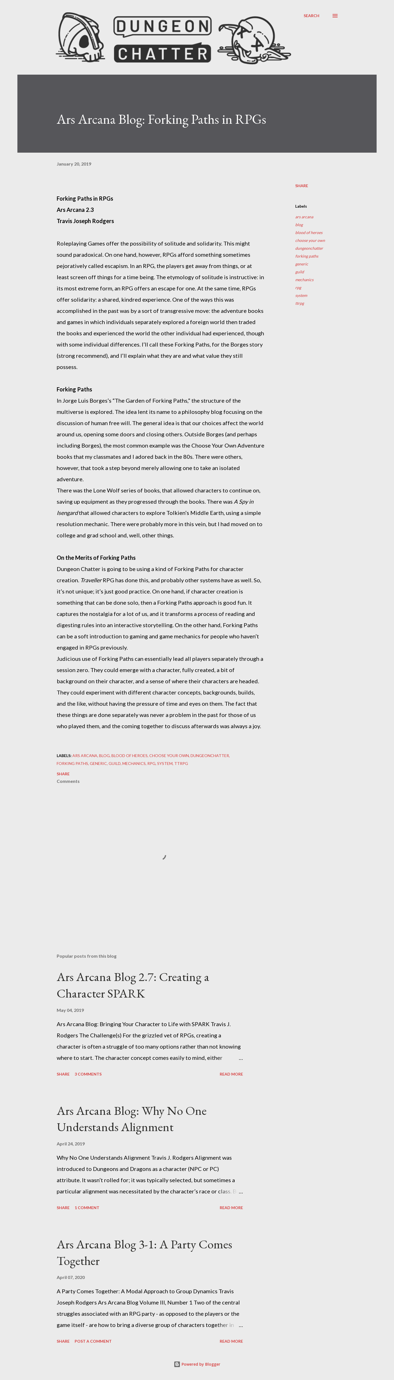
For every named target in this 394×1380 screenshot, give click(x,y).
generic (301, 264)
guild (299, 271)
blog (299, 224)
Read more (231, 1074)
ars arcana (304, 216)
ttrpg (299, 303)
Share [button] (301, 185)
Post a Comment (93, 1341)
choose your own (310, 240)
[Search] (311, 15)
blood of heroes (308, 232)
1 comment (87, 1207)
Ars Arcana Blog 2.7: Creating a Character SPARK (133, 985)
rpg (298, 287)
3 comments (88, 1074)
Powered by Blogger (197, 1364)
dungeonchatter (309, 248)
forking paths (306, 256)
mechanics (304, 279)
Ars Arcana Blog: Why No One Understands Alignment (132, 1118)
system (301, 295)
